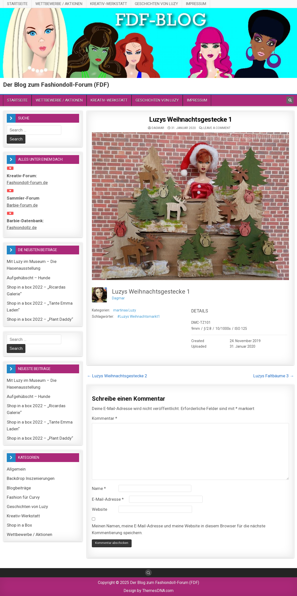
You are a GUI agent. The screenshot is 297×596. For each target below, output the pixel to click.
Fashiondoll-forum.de (27, 182)
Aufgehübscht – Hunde (28, 277)
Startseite (17, 4)
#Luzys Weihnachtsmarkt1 (138, 316)
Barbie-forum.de (22, 205)
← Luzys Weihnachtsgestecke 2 (117, 375)
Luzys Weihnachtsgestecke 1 (190, 119)
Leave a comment (216, 128)
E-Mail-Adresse (108, 499)
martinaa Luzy (124, 310)
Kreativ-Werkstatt (108, 4)
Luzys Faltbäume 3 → (273, 375)
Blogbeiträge (19, 487)
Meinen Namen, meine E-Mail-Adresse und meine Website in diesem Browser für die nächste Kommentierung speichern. (178, 529)
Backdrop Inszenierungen (30, 478)
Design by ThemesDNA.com (148, 590)
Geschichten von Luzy (156, 4)
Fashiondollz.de (22, 227)
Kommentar (104, 418)
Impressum (196, 4)
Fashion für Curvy (23, 497)
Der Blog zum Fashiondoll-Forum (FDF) (56, 84)
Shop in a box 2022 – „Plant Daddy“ (40, 319)
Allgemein (16, 469)
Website (99, 509)
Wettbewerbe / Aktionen (58, 4)
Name (99, 488)
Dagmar (158, 128)
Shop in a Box (19, 525)
